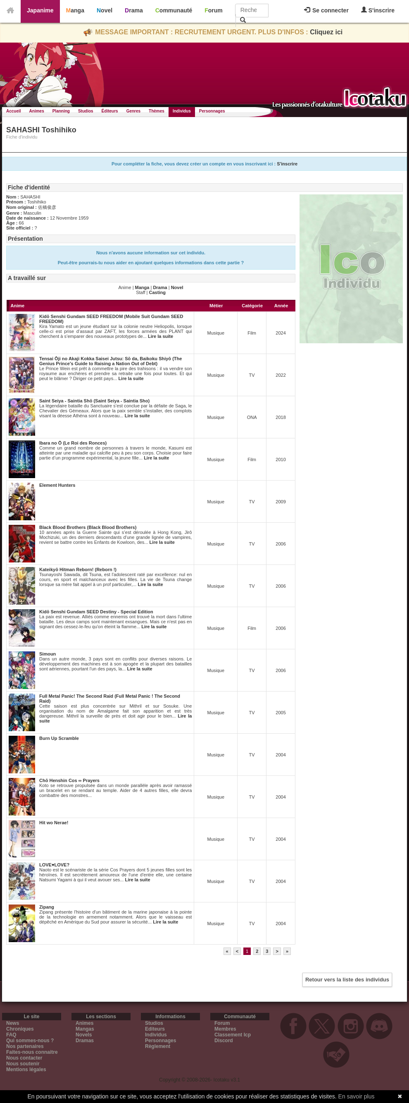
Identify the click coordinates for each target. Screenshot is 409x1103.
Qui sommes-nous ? (30, 1040)
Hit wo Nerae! (53, 822)
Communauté (173, 10)
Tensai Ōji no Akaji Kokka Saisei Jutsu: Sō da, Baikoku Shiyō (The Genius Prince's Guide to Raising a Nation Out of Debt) (110, 361)
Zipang (46, 906)
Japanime (40, 10)
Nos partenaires (25, 1046)
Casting (157, 292)
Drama (134, 10)
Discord (223, 1040)
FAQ (11, 1035)
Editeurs (155, 1029)
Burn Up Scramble (59, 738)
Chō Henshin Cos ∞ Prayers (69, 780)
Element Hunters (57, 485)
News (12, 1023)
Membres (225, 1029)
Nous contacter (24, 1058)
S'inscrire (378, 10)
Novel (104, 10)
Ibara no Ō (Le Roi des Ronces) (73, 442)
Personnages (212, 111)
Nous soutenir (23, 1064)
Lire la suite (160, 336)
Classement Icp (232, 1035)
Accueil (13, 111)
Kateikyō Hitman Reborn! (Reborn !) (78, 569)
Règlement (157, 1046)
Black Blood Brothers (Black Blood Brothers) (87, 527)
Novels (84, 1035)
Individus (182, 111)
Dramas (85, 1040)
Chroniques (20, 1029)
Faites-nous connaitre (32, 1052)
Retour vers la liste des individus (347, 979)
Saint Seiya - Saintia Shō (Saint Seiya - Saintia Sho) (94, 400)
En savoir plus (356, 1096)
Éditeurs (110, 111)
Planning (61, 111)
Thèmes (156, 111)
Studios (85, 111)
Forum (213, 10)
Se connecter (326, 10)
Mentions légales (26, 1069)
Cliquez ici (326, 32)
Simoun (47, 653)
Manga (75, 10)
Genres (133, 111)
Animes (36, 111)
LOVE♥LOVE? (54, 864)
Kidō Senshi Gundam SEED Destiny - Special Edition (96, 611)
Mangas (85, 1029)
